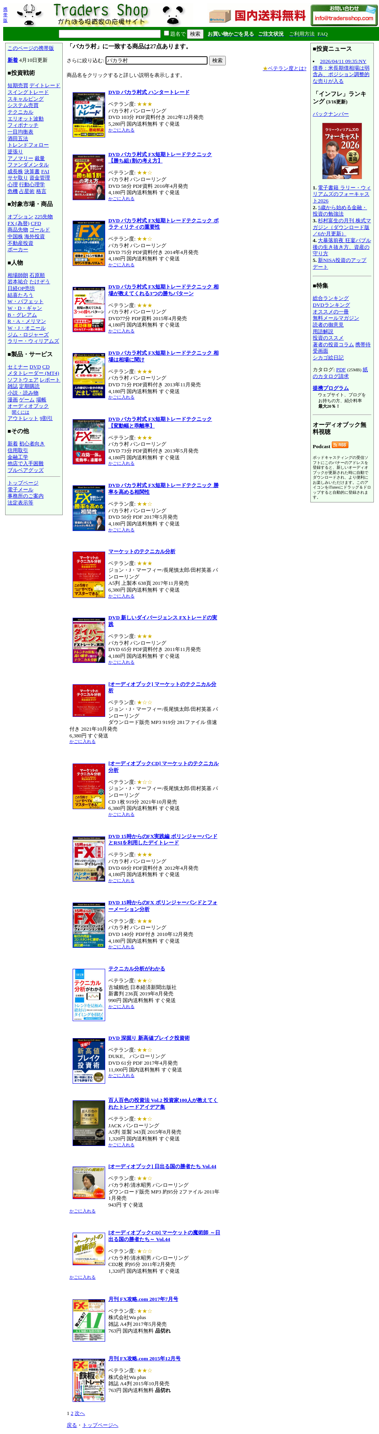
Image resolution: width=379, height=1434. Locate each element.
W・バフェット (26, 301)
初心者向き (32, 444)
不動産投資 (20, 243)
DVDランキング (331, 305)
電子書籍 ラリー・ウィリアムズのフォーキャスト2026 (342, 194)
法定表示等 (20, 503)
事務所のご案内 (26, 496)
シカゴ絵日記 (328, 358)
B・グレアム (22, 315)
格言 (41, 191)
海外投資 (34, 236)
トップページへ (100, 1425)
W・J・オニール (27, 328)
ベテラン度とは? (284, 68)
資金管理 (39, 178)
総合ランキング (331, 298)
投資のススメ (328, 338)
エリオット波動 (26, 119)
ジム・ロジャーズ (28, 335)
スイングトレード (28, 92)
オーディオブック (28, 406)
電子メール (20, 490)
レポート (50, 380)
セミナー (18, 367)
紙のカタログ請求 (340, 373)
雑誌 (13, 386)
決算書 (32, 171)
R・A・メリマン (27, 321)
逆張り (15, 152)
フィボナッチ (23, 125)
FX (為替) (18, 223)
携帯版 (5, 15)
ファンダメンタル (28, 165)
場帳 (41, 400)
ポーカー (18, 249)
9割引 (46, 418)
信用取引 (18, 450)
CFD (36, 223)
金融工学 (18, 457)
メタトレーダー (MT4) (33, 373)
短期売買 (18, 85)
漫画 (13, 400)
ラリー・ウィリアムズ (33, 341)
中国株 (15, 236)
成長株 (15, 171)
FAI (45, 171)
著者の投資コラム (333, 345)
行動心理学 (32, 184)
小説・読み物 (23, 393)
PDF (341, 369)
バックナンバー (331, 114)
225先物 (44, 217)
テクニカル (20, 112)
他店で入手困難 (26, 463)
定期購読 (29, 386)
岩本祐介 (18, 282)
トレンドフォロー (28, 145)
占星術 (27, 191)
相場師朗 (18, 275)
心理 (13, 184)
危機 (13, 191)
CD (46, 367)
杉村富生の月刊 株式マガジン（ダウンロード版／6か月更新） (342, 227)
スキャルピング (26, 99)
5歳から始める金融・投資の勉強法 (340, 210)
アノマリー (20, 158)
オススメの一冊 (331, 312)
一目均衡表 (20, 132)
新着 (13, 60)
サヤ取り (18, 178)
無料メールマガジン (336, 318)
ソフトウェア (23, 380)
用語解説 (323, 331)
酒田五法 (18, 138)
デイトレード (44, 85)
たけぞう (39, 282)
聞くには (20, 412)
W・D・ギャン (25, 308)
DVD (35, 367)
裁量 (40, 158)
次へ (80, 1413)
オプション (20, 217)
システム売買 (23, 105)
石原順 (37, 275)
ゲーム (27, 400)
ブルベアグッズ (26, 470)
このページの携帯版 (31, 48)
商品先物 (18, 230)
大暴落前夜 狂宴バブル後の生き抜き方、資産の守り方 (342, 246)
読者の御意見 (328, 325)
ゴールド (39, 230)
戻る (72, 1425)
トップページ (23, 483)
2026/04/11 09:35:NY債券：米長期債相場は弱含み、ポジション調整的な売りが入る (341, 71)
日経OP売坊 (21, 288)
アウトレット (23, 418)
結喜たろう (20, 295)
